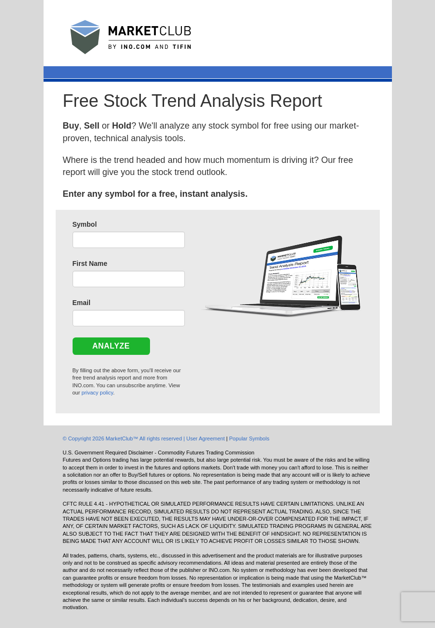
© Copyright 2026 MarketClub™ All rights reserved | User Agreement (144, 438)
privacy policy (97, 392)
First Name (90, 263)
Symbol (85, 224)
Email (81, 303)
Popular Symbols (249, 438)
